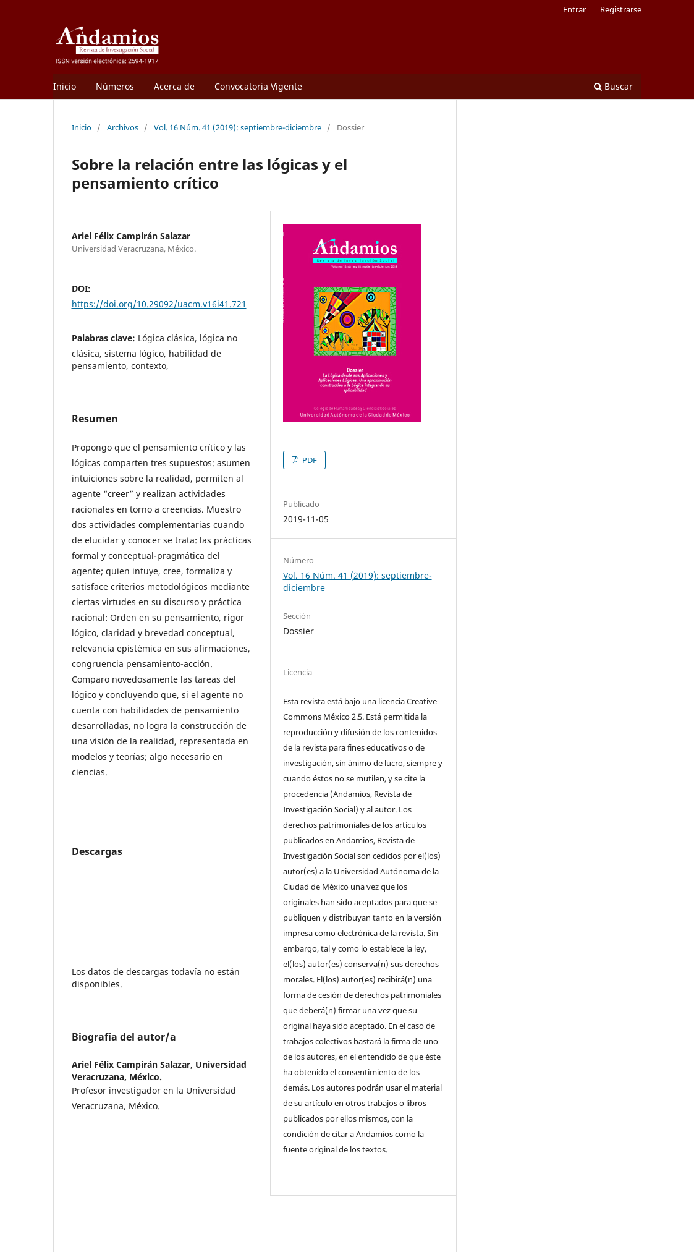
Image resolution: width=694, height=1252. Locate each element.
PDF (308, 460)
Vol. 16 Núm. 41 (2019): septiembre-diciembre (237, 127)
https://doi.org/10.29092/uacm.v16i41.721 (159, 304)
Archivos (122, 127)
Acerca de (174, 86)
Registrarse (620, 9)
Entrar (574, 9)
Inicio (64, 86)
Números (115, 86)
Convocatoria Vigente (258, 86)
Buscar (613, 86)
